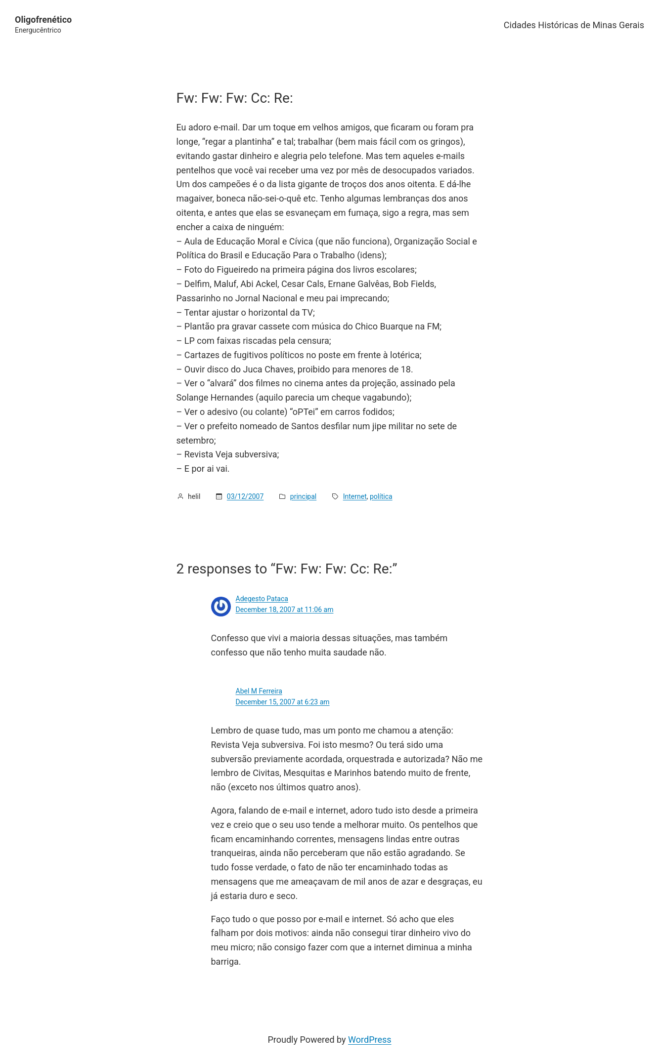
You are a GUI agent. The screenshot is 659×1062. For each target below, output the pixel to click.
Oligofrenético (43, 19)
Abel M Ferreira (259, 691)
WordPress (369, 1039)
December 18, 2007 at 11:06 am (285, 609)
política (381, 496)
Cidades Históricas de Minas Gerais (574, 25)
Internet (355, 496)
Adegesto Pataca (262, 599)
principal (303, 496)
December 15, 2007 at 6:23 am (283, 702)
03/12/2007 (245, 496)
